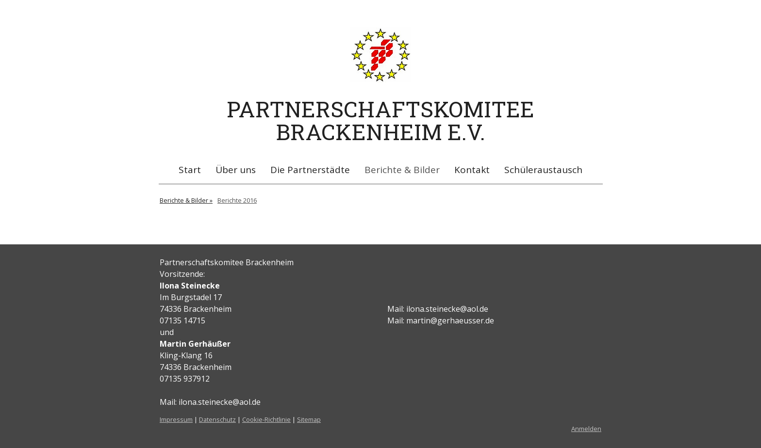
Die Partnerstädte (310, 169)
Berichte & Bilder (402, 169)
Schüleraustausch (543, 169)
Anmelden (586, 428)
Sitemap (309, 419)
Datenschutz (217, 419)
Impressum (176, 419)
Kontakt (472, 169)
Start (190, 169)
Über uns (235, 169)
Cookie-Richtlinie (266, 419)
